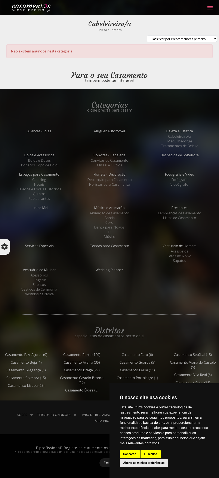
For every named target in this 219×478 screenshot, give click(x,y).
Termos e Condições (54, 415)
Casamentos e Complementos (31, 8)
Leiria (147, 370)
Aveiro (91, 362)
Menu (210, 5)
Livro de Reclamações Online (104, 415)
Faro (147, 354)
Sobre (22, 415)
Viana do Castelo (202, 364)
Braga (91, 370)
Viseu (202, 382)
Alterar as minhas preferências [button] (143, 463)
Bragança (35, 370)
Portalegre (147, 377)
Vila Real (202, 374)
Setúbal (202, 354)
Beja (36, 362)
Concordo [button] (129, 454)
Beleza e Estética (110, 30)
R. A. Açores (35, 354)
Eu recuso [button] (150, 454)
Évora (91, 390)
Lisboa (35, 385)
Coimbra (35, 377)
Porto (91, 354)
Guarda (147, 362)
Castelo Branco (91, 380)
